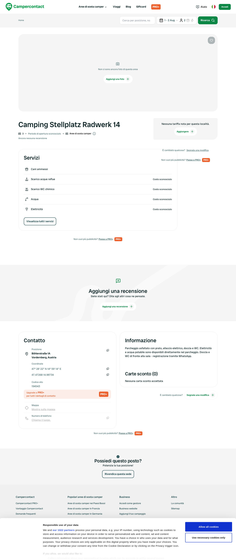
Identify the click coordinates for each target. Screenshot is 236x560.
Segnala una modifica (198, 150)
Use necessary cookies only (208, 524)
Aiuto (201, 7)
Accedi (224, 6)
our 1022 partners (64, 517)
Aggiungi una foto (118, 79)
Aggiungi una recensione (118, 306)
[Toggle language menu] (213, 7)
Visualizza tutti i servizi (40, 221)
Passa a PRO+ (106, 239)
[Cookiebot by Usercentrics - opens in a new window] (21, 553)
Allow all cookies (209, 514)
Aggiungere (186, 131)
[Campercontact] (25, 6)
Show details (50, 553)
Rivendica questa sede (118, 474)
